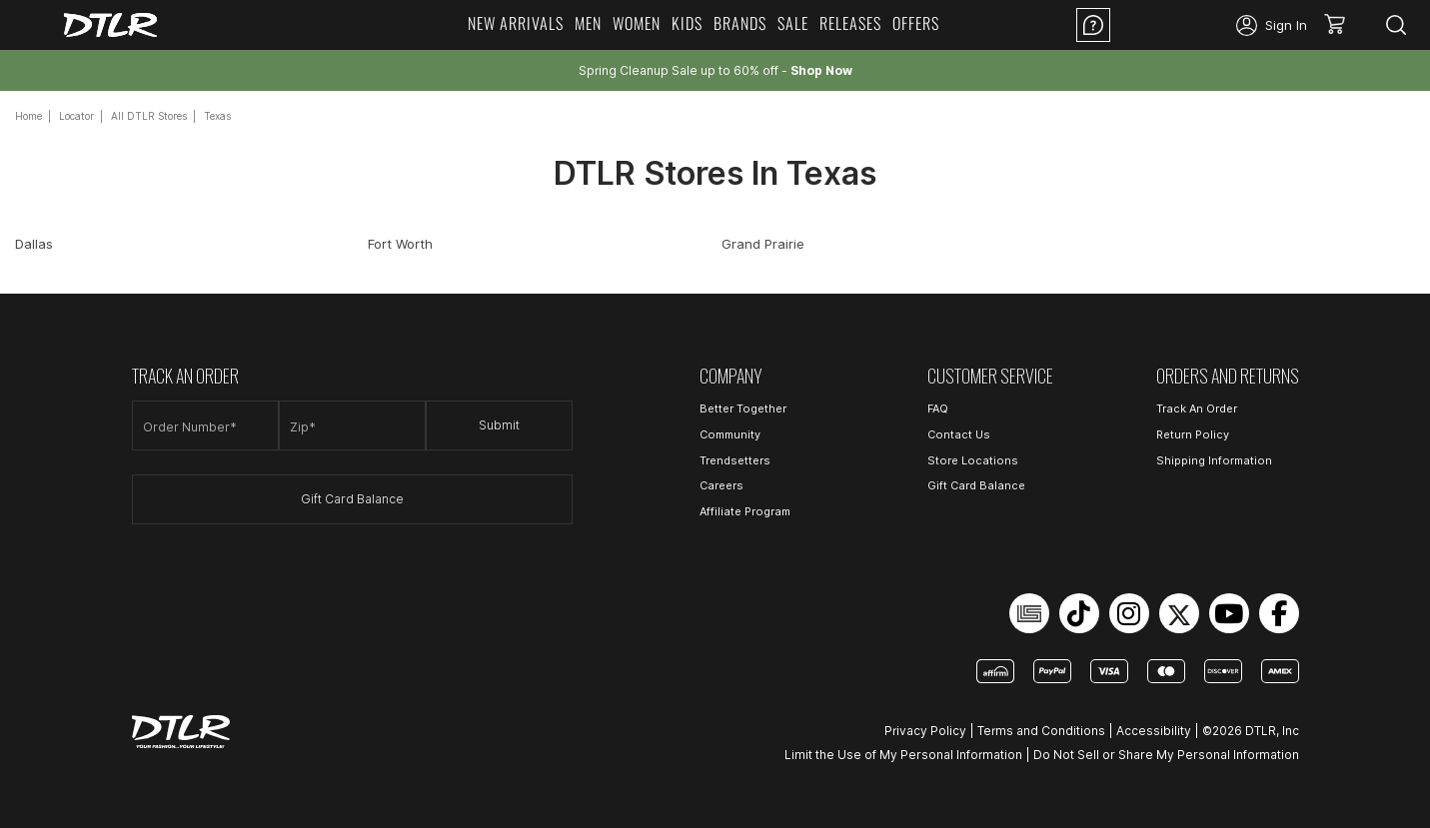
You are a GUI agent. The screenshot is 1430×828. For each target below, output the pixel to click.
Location (1173, 25)
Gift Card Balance (352, 498)
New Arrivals (516, 23)
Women (637, 23)
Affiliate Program (745, 511)
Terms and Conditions (1041, 730)
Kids (687, 23)
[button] (1341, 25)
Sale (792, 23)
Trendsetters (735, 460)
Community (730, 434)
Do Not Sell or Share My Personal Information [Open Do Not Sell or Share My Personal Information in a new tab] (1166, 754)
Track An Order (1196, 408)
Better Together (743, 408)
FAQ (937, 408)
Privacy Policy (925, 730)
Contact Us (958, 434)
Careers (721, 485)
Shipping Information (1214, 460)
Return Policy (1192, 434)
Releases (850, 23)
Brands (740, 23)
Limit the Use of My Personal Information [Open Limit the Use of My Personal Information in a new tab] (903, 754)
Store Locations (972, 460)
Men (588, 23)
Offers (915, 23)
